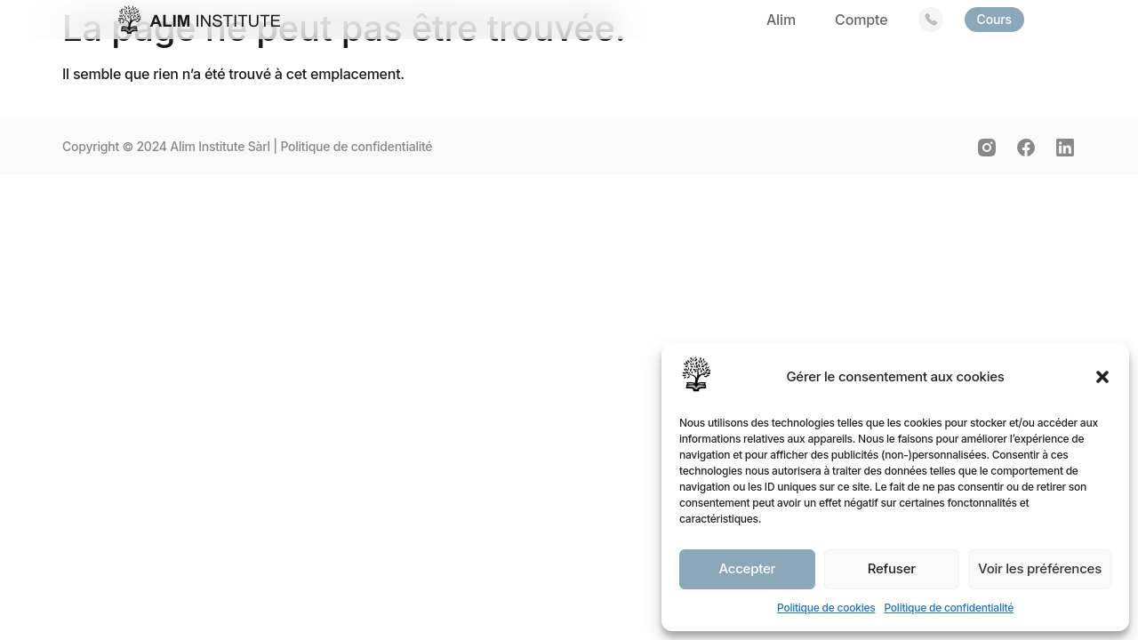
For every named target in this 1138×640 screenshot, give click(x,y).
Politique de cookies (826, 607)
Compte (861, 19)
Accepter (746, 568)
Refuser (892, 568)
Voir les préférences (1040, 568)
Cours (995, 19)
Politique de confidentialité (949, 607)
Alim (781, 19)
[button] (1102, 377)
